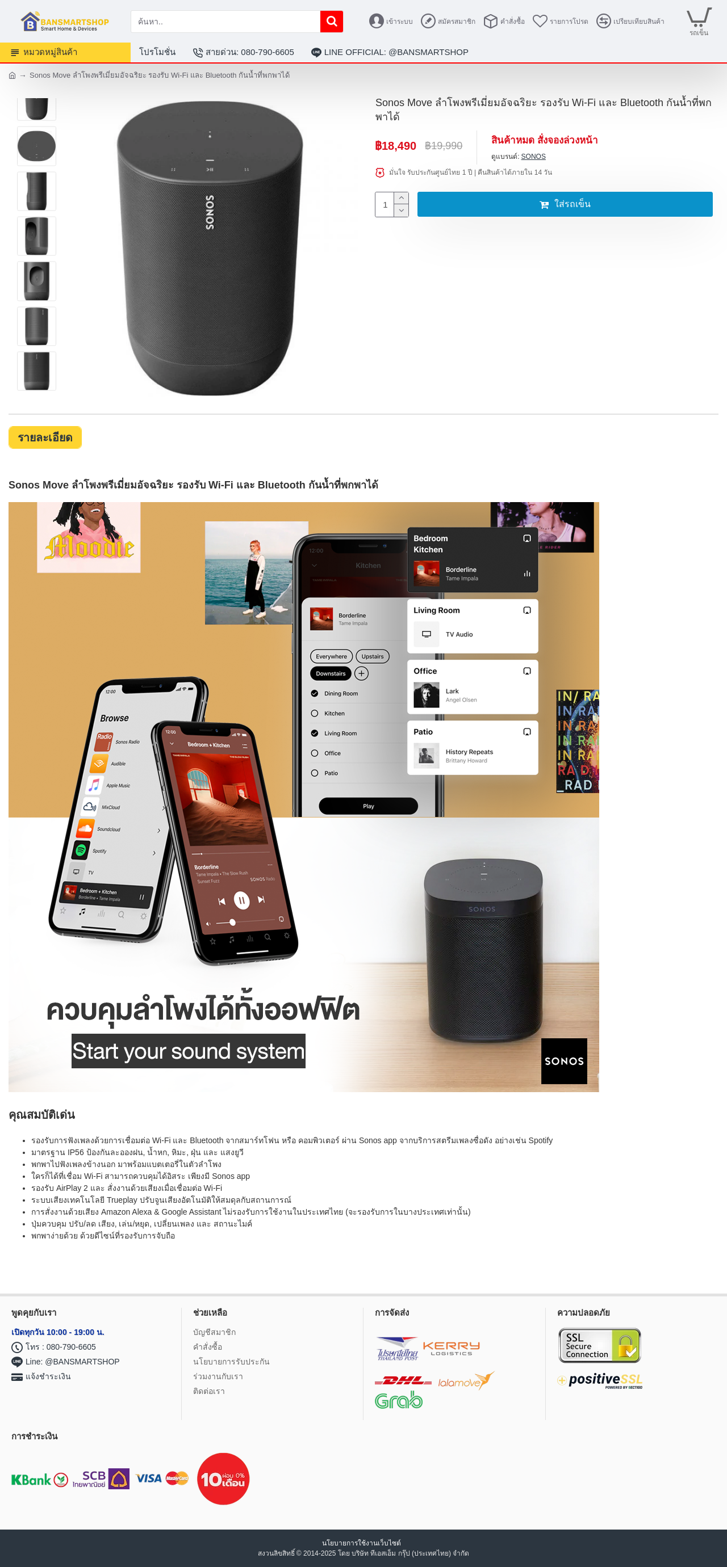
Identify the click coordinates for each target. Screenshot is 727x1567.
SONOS (533, 157)
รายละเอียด (46, 437)
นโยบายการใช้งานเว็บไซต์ (362, 1543)
